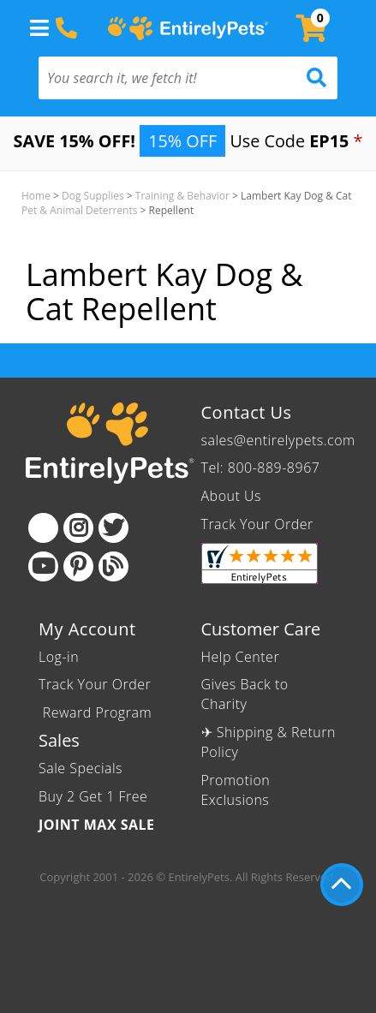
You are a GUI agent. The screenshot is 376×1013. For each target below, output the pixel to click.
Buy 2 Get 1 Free (93, 796)
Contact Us (246, 412)
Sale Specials (80, 768)
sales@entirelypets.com (278, 440)
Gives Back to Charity (245, 694)
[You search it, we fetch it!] (166, 78)
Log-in (59, 656)
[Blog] (113, 566)
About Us (231, 495)
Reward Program (97, 712)
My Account (87, 629)
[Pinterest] (78, 566)
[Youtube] (43, 566)
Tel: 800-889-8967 (260, 467)
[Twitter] (113, 528)
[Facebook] (43, 528)
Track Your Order (257, 524)
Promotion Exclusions (236, 790)
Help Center (240, 656)
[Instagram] (78, 528)
